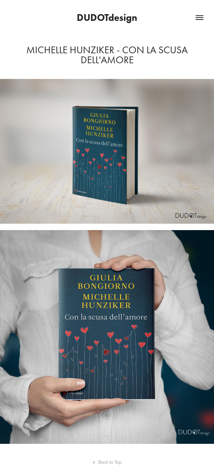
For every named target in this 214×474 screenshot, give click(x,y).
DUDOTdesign (107, 17)
